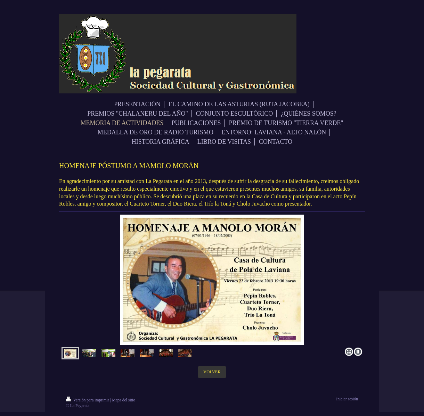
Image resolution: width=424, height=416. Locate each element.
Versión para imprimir (88, 400)
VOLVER (212, 371)
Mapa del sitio (123, 400)
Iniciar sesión (347, 399)
